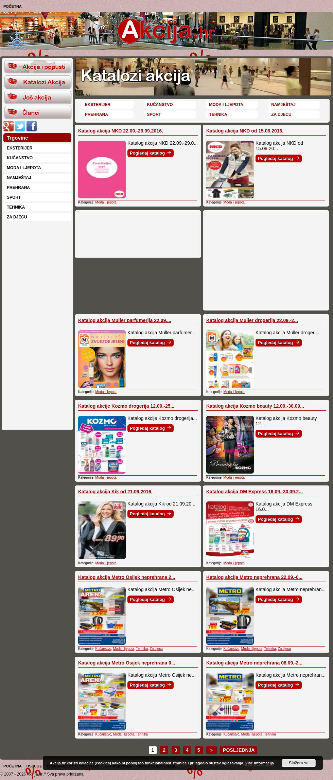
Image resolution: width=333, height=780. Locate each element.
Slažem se (299, 763)
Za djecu (17, 217)
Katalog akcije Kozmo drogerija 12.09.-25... (126, 406)
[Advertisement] (37, 325)
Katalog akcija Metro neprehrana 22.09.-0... (254, 577)
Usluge (34, 766)
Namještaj (19, 177)
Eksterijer (19, 148)
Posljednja (239, 750)
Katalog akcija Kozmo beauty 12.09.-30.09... (255, 406)
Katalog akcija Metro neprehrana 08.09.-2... (254, 663)
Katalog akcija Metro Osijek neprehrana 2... (126, 577)
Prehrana (18, 187)
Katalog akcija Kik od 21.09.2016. (115, 491)
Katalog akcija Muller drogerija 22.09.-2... (252, 320)
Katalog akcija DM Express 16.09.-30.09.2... (254, 491)
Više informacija (259, 763)
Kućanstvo (20, 158)
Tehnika (16, 207)
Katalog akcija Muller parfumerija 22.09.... (124, 320)
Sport (14, 197)
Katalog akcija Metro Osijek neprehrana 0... (126, 663)
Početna (12, 6)
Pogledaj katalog (150, 153)
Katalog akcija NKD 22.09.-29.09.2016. (120, 131)
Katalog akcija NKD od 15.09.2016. (244, 131)
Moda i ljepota (24, 167)
